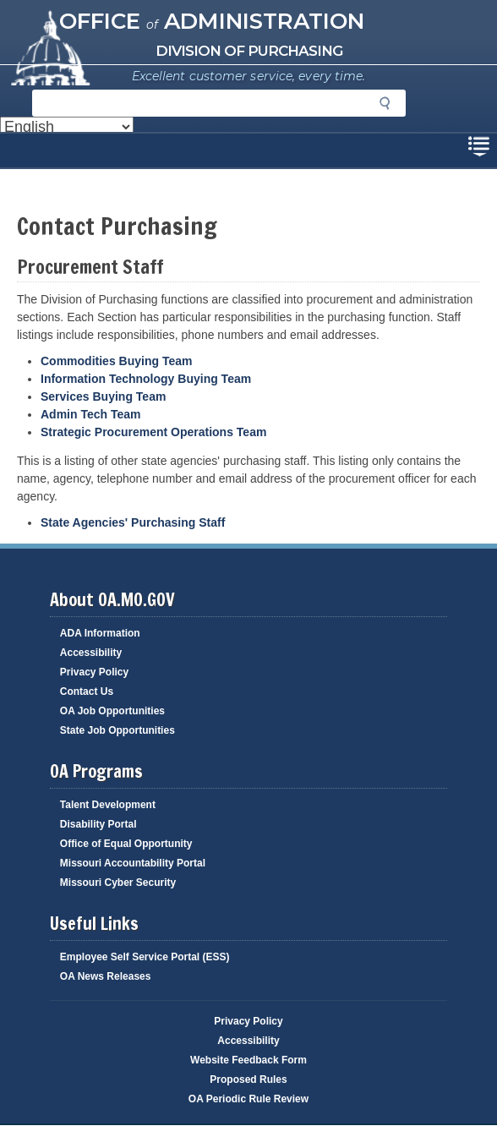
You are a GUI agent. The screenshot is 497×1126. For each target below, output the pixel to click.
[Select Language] (67, 127)
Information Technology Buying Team (146, 378)
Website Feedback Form (248, 1060)
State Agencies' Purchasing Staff (133, 522)
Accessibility (91, 653)
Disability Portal (98, 824)
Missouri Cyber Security (118, 882)
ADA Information (100, 633)
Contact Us (86, 691)
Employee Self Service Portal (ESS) (145, 957)
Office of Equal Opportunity (126, 844)
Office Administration (211, 21)
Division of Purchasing (249, 50)
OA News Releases (105, 976)
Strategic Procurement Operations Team (153, 432)
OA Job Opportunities (112, 711)
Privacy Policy (94, 672)
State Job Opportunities (117, 730)
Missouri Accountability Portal (132, 863)
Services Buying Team (103, 396)
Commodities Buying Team (116, 361)
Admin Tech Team (92, 414)
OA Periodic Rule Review (248, 1099)
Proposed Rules (248, 1079)
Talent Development (108, 805)
